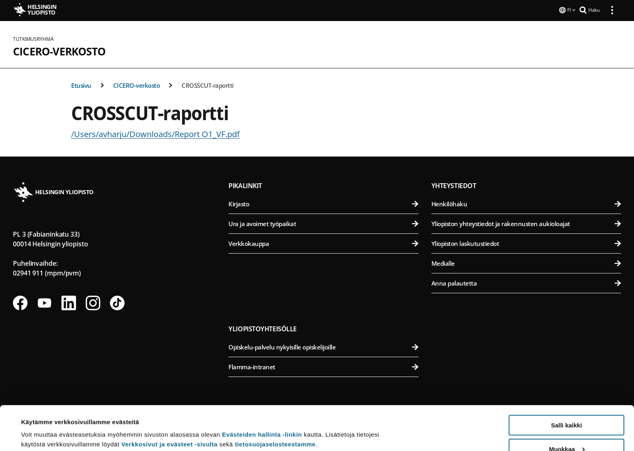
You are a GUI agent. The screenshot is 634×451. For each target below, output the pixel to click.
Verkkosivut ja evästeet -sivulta (169, 402)
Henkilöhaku (526, 203)
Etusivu (81, 84)
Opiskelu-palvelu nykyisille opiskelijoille (323, 346)
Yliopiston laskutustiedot (526, 243)
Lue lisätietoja (41, 424)
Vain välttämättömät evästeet (566, 431)
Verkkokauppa (323, 243)
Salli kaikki (566, 383)
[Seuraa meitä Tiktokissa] (117, 302)
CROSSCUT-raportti (208, 84)
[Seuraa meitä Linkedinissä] (68, 302)
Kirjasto (323, 203)
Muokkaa (567, 407)
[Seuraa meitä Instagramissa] (93, 302)
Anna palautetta (526, 282)
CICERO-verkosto (59, 50)
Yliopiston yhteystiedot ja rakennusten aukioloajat (526, 223)
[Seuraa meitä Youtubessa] (44, 302)
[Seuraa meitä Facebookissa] (20, 302)
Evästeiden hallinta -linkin (262, 393)
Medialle (526, 262)
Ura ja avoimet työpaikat (323, 223)
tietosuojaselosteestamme (275, 402)
